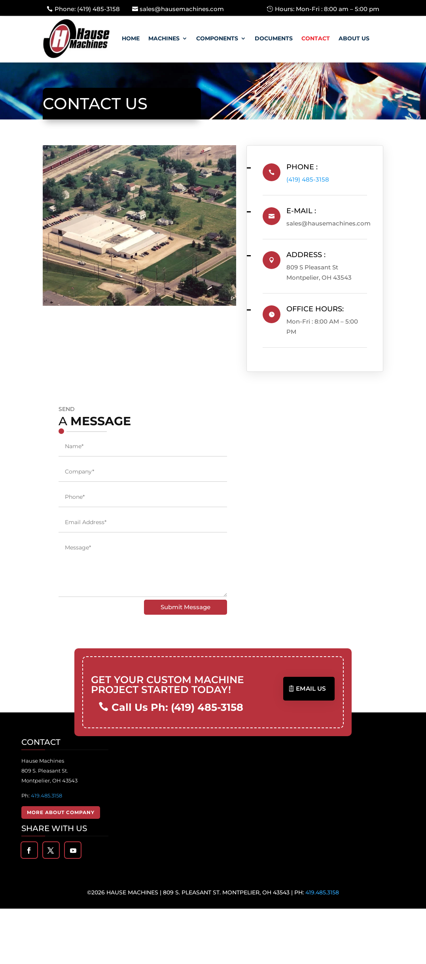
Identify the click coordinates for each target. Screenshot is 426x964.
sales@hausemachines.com (182, 9)
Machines (164, 38)
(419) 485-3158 (314, 179)
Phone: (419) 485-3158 (87, 9)
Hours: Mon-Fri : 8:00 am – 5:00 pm (327, 9)
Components (217, 38)
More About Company (61, 812)
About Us (354, 38)
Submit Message (185, 607)
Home (131, 38)
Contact (315, 38)
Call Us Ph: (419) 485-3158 (175, 707)
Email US (311, 688)
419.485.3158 (46, 795)
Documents (274, 38)
